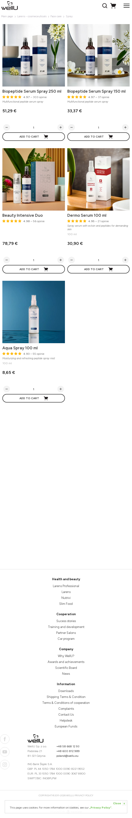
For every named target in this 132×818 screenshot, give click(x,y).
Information (66, 684)
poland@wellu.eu (67, 755)
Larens (66, 592)
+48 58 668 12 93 (67, 746)
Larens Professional (66, 586)
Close (119, 803)
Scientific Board (66, 668)
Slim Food (66, 604)
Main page (7, 16)
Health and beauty (66, 579)
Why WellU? (66, 656)
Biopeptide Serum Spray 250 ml (31, 91)
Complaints (66, 708)
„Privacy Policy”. (100, 807)
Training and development (66, 627)
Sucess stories (66, 621)
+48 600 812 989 (68, 751)
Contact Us (66, 714)
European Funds (66, 726)
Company (66, 649)
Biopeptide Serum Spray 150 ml (96, 91)
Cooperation (66, 614)
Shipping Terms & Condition (66, 697)
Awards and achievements (66, 662)
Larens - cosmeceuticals (31, 16)
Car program (66, 639)
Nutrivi (66, 598)
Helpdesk (66, 720)
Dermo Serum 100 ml (86, 215)
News (66, 673)
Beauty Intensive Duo (22, 215)
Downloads (66, 691)
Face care (56, 16)
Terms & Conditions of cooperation (66, 703)
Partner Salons (66, 633)
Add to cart (34, 136)
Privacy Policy (84, 795)
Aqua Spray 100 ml (20, 348)
